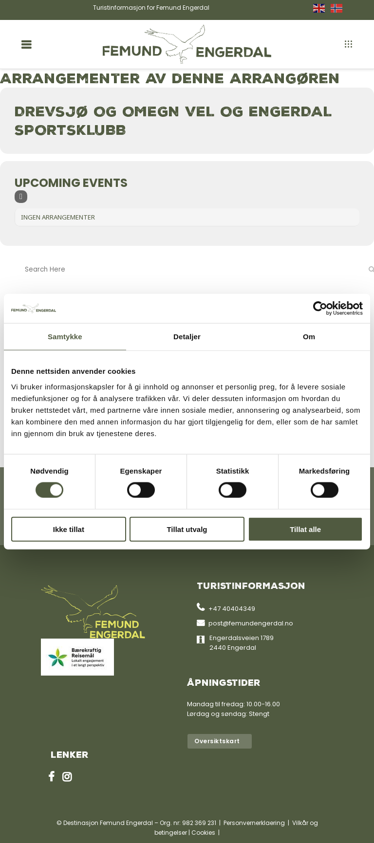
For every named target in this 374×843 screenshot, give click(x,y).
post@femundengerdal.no (250, 623)
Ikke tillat (68, 529)
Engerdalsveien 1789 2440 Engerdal (241, 642)
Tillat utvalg (187, 529)
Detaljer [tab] (187, 336)
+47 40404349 (231, 608)
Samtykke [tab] (65, 336)
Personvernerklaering (254, 823)
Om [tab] (309, 336)
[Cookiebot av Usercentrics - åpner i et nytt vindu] (320, 308)
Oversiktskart (217, 741)
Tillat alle (305, 529)
